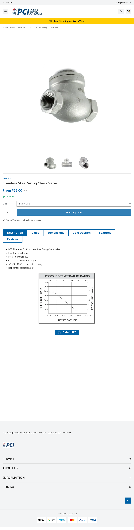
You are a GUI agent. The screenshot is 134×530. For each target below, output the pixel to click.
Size (5, 204)
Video (35, 233)
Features (105, 233)
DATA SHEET (67, 332)
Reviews (12, 239)
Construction (82, 233)
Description (15, 233)
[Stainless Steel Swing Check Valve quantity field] (8, 212)
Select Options (74, 212)
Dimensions (56, 233)
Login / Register (123, 2)
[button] (50, 163)
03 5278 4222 (9, 2)
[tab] (15, 232)
